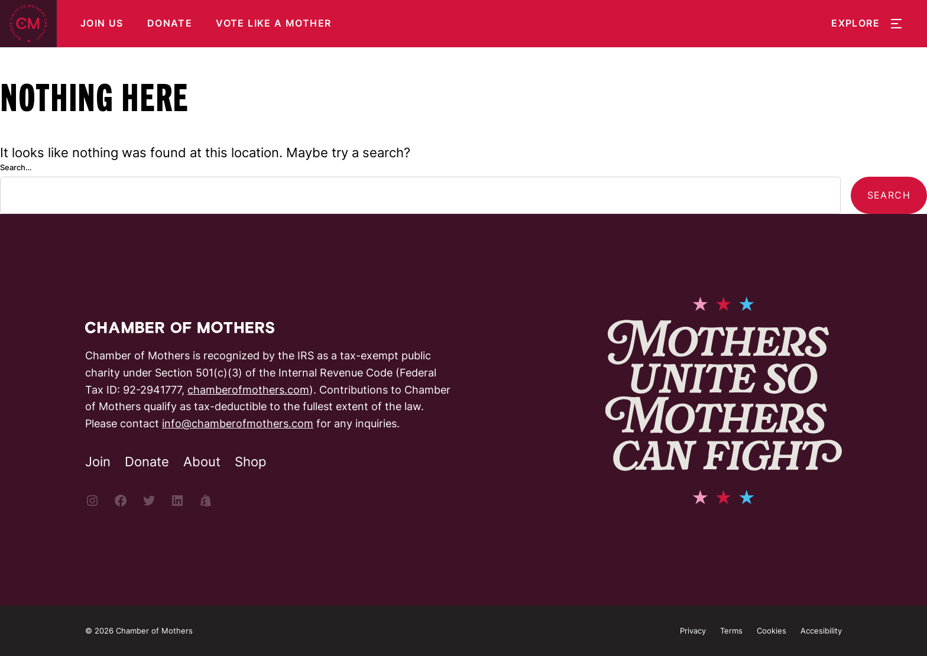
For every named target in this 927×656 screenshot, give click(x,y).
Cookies (771, 630)
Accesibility (821, 630)
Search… (16, 167)
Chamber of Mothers (154, 630)
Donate (169, 23)
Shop (250, 461)
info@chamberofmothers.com (237, 423)
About (202, 461)
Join (98, 461)
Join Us (102, 23)
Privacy (693, 630)
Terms (731, 630)
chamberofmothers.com (248, 390)
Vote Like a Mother (273, 23)
